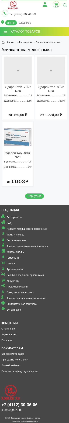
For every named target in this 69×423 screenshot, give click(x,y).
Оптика (11, 263)
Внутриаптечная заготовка (22, 304)
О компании (8, 328)
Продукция (10, 210)
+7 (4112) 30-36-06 (22, 14)
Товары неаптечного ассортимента (26, 298)
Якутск (11, 22)
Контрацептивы (15, 252)
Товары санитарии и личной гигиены (27, 246)
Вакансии (6, 340)
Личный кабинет (10, 365)
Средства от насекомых (20, 292)
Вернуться (34, 196)
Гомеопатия (13, 257)
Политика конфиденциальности (19, 371)
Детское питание (16, 240)
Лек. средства (14, 217)
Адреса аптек (9, 334)
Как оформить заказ (12, 353)
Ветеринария (14, 309)
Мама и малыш (15, 234)
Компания (9, 323)
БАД (9, 223)
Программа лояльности (14, 359)
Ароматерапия (15, 269)
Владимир (25, 22)
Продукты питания (17, 286)
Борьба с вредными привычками (25, 275)
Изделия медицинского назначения (27, 228)
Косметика (13, 280)
